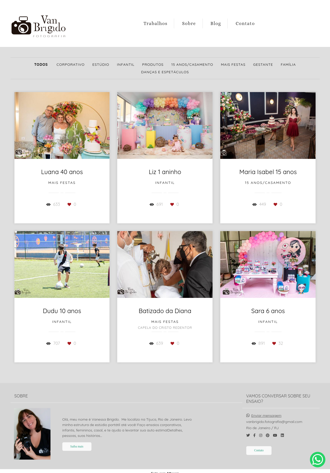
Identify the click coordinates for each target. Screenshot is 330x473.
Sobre (189, 23)
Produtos (153, 64)
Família (288, 64)
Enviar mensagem (266, 411)
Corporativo (71, 64)
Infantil (125, 64)
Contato (245, 23)
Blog (215, 23)
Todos (41, 64)
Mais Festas (233, 64)
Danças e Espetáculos (165, 72)
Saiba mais (76, 442)
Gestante (263, 64)
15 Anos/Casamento (192, 64)
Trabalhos (155, 23)
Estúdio (100, 64)
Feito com (165, 469)
